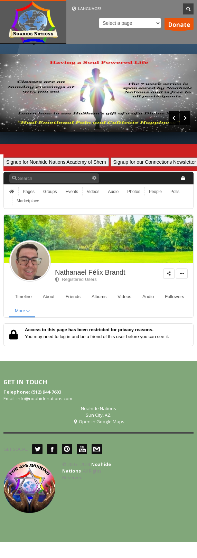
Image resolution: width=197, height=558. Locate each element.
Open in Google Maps (98, 421)
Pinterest (67, 449)
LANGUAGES (87, 8)
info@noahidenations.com (44, 398)
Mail (97, 449)
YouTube (82, 449)
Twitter (37, 449)
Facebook (52, 449)
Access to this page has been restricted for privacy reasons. (89, 329)
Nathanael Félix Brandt (90, 272)
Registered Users (76, 279)
